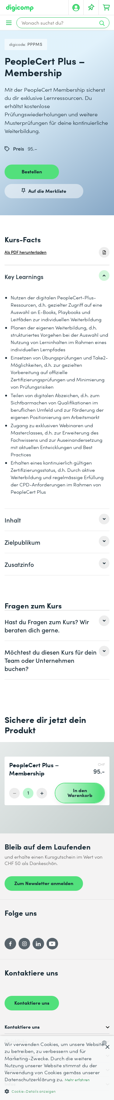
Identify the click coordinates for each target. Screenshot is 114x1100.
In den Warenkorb (79, 792)
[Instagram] (24, 943)
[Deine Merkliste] (91, 7)
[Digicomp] (19, 8)
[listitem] (57, 276)
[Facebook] (10, 943)
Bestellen (32, 171)
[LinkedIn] (38, 943)
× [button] (107, 1047)
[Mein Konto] (76, 7)
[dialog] (57, 1068)
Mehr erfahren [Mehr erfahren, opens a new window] (77, 1079)
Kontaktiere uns (31, 1002)
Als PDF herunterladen (26, 252)
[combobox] (105, 1042)
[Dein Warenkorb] (106, 7)
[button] (57, 1091)
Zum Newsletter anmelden (43, 883)
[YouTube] (52, 943)
